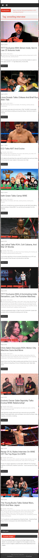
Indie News (3, 89)
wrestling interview (14, 56)
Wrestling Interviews (18, 40)
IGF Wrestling (11, 55)
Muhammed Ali (30, 55)
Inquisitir (12, 104)
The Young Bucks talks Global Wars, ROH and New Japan (17, 504)
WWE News (8, 187)
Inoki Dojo (16, 55)
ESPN (13, 459)
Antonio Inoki (5, 55)
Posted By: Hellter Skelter (7, 53)
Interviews (3, 40)
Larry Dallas (31, 153)
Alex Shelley (4, 355)
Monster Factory (7, 304)
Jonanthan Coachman (19, 459)
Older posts (5, 531)
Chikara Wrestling (6, 104)
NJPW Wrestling (27, 511)
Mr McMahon (10, 200)
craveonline (4, 252)
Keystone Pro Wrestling (9, 302)
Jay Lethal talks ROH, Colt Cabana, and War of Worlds (19, 245)
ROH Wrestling (32, 252)
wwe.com (3, 202)
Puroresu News (15, 494)
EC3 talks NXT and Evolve (12, 148)
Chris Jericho (9, 459)
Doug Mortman (13, 153)
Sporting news (4, 358)
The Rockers (13, 514)
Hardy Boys (18, 510)
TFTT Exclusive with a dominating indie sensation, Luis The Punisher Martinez (19, 295)
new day (5, 511)
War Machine (30, 514)
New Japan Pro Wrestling (12, 511)
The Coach (34, 459)
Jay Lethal (16, 252)
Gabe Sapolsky (17, 407)
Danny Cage (26, 301)
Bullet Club (4, 510)
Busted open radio (6, 153)
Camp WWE (4, 200)
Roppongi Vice (4, 514)
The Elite (9, 514)
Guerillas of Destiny (11, 510)
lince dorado (16, 104)
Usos (25, 514)
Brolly (9, 301)
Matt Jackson (24, 510)
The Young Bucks (20, 514)
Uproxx (29, 407)
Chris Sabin (14, 355)
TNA (2, 155)
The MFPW (30, 305)
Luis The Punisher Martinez (28, 302)
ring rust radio (23, 513)
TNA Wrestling (23, 104)
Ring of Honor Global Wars (13, 356)
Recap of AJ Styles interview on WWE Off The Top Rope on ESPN (18, 453)
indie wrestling (25, 153)
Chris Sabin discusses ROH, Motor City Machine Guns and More (18, 349)
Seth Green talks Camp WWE (14, 196)
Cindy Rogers (14, 301)
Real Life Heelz (8, 305)
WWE (19, 155)
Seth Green (16, 200)
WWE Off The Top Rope (29, 460)
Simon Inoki (7, 56)
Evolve (20, 153)
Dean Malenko (20, 355)
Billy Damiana (5, 301)
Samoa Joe (25, 407)
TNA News (14, 140)
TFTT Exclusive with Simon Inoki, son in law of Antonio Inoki (19, 49)
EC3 (18, 153)
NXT (35, 153)
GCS (21, 407)
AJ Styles (4, 407)
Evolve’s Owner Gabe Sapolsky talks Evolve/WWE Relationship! (17, 401)
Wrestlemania (3, 460)
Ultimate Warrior (9, 307)
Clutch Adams (20, 301)
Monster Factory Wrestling (16, 304)
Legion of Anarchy (18, 302)
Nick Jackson (21, 511)
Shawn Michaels (28, 459)
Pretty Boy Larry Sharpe (27, 304)
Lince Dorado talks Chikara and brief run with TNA (19, 98)
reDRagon (7, 513)
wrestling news (4, 106)
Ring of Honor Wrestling (23, 252)
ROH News (14, 236)
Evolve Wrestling (10, 407)
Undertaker (16, 307)
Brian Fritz (9, 355)
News (9, 89)
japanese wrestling (23, 55)
